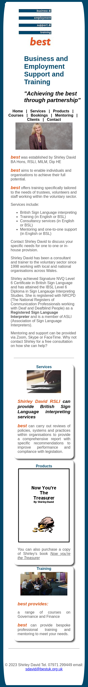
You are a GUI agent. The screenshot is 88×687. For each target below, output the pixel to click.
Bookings (39, 115)
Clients (33, 120)
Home (17, 111)
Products (61, 111)
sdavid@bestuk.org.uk (44, 669)
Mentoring (64, 115)
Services (38, 111)
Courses (15, 115)
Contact (54, 120)
